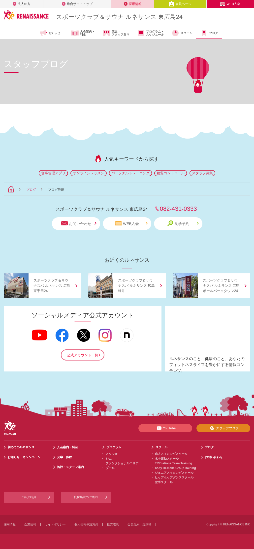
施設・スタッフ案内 (115, 33)
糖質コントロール (171, 173)
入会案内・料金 (83, 33)
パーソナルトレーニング (130, 173)
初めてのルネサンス (21, 447)
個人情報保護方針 (86, 524)
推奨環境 (113, 524)
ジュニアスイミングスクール (174, 473)
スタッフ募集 (202, 173)
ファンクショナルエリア (122, 463)
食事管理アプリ (53, 173)
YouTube (165, 428)
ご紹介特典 (28, 497)
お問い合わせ (78, 223)
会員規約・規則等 (139, 524)
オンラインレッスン (88, 173)
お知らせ (49, 33)
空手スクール (164, 482)
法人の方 (22, 4)
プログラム (113, 447)
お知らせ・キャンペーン (24, 457)
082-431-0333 (178, 208)
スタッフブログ (223, 428)
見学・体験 (64, 457)
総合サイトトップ (77, 4)
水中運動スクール (167, 458)
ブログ (209, 33)
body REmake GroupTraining (175, 468)
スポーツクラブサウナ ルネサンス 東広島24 (119, 16)
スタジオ (112, 454)
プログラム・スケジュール (150, 33)
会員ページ (180, 3)
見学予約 (183, 223)
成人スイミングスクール (171, 454)
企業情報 (30, 524)
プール (110, 468)
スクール (181, 33)
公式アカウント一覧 (82, 355)
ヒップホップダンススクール (174, 477)
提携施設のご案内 (86, 497)
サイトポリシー (55, 524)
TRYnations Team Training (173, 463)
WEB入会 (230, 4)
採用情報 (133, 4)
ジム (109, 458)
